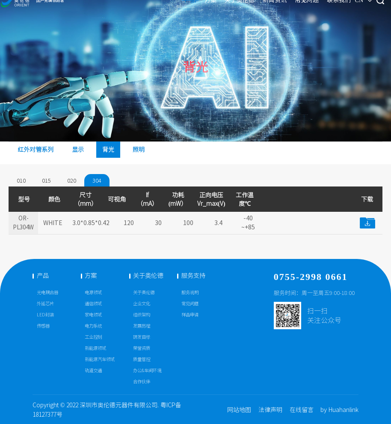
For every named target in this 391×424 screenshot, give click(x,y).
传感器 (43, 326)
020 (71, 180)
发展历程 (141, 326)
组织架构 (141, 315)
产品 (146, 12)
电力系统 (93, 326)
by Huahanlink (339, 410)
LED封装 (45, 315)
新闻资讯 (231, 12)
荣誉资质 (141, 348)
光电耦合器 (47, 292)
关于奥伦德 (195, 12)
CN (321, 12)
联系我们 (295, 12)
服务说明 (189, 292)
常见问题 (263, 12)
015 (46, 180)
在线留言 (302, 410)
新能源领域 (95, 348)
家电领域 (93, 315)
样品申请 (189, 315)
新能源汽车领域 (100, 359)
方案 (166, 12)
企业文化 (141, 304)
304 (96, 180)
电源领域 (93, 292)
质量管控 (141, 359)
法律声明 (270, 410)
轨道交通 (93, 370)
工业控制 (93, 337)
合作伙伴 (141, 382)
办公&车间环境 (147, 370)
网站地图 (239, 410)
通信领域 (93, 304)
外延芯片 (45, 304)
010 (21, 180)
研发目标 (141, 337)
